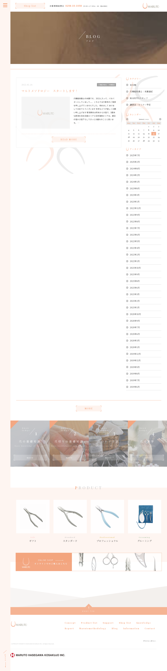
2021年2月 (135, 300)
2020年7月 (135, 327)
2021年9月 (135, 274)
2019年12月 (135, 353)
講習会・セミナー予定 (140, 104)
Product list (89, 629)
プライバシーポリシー (149, 647)
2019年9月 (135, 367)
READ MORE (69, 145)
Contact (150, 635)
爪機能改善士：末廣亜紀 (141, 91)
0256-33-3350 (73, 5)
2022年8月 (135, 221)
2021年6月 (135, 287)
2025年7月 (135, 155)
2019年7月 (135, 380)
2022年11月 (135, 208)
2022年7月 (135, 228)
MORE (89, 408)
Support (108, 629)
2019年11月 (135, 360)
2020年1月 (135, 347)
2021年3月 (135, 294)
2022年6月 (135, 234)
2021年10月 (135, 267)
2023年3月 (135, 194)
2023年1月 (135, 201)
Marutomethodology (92, 635)
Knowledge (143, 629)
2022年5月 (135, 241)
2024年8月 (135, 168)
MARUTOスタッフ (139, 98)
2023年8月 (135, 188)
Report (69, 635)
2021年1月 (135, 307)
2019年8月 (135, 373)
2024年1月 (135, 181)
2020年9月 (135, 320)
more (30, 457)
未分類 (133, 84)
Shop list (30, 5)
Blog (115, 635)
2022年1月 (135, 261)
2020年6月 (135, 333)
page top (88, 617)
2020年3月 (135, 340)
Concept (70, 629)
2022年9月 (135, 214)
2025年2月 (135, 161)
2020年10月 (135, 314)
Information (131, 635)
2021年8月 (135, 281)
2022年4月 (135, 247)
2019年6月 (135, 386)
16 (154, 133)
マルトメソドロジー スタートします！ (50, 97)
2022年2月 (135, 254)
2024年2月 (135, 175)
